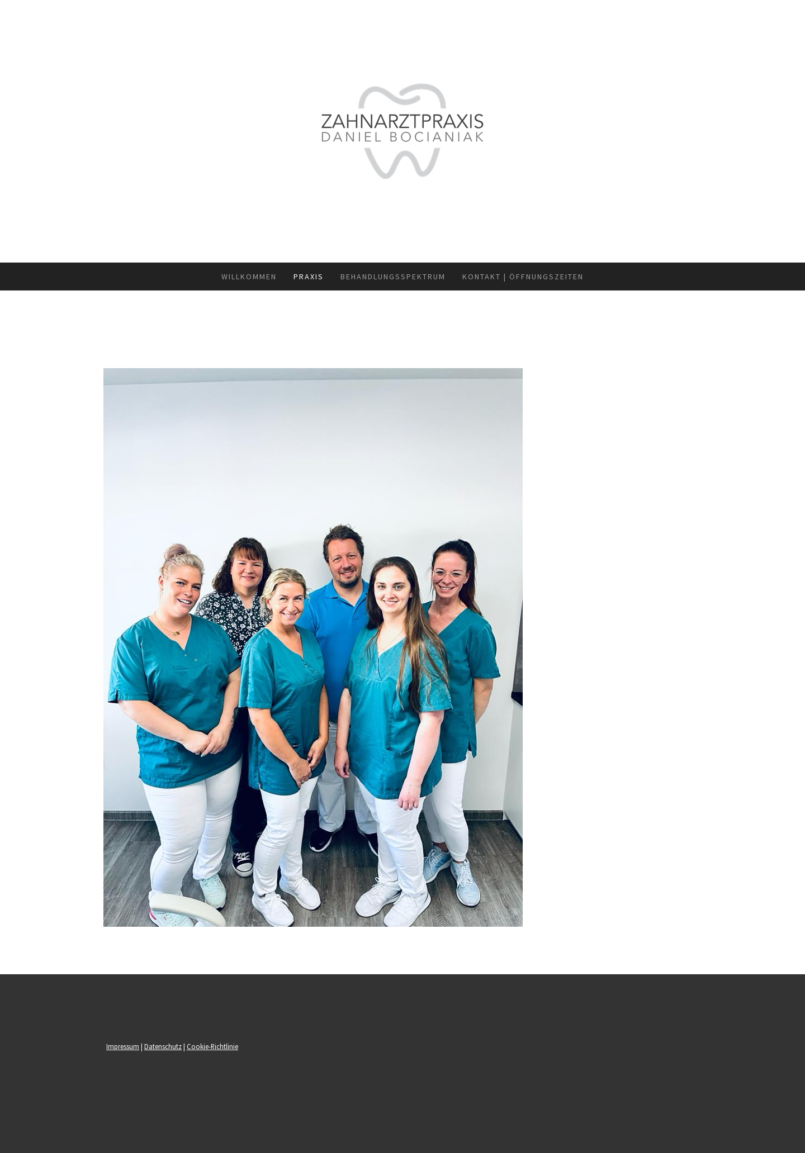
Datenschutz (163, 1046)
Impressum (122, 1046)
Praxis (308, 276)
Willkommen (249, 276)
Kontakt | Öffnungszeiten (523, 276)
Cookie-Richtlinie (212, 1046)
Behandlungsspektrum (393, 276)
